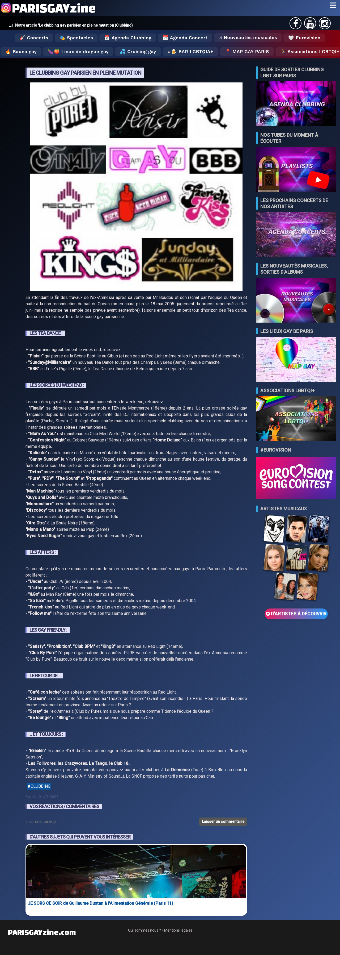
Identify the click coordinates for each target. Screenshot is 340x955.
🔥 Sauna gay (21, 51)
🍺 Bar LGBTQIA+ (192, 51)
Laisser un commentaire (223, 821)
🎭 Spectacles (76, 37)
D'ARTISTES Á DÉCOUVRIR (296, 613)
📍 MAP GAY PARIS (247, 51)
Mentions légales (178, 930)
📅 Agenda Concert (185, 37)
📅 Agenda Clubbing (127, 37)
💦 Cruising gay (138, 51)
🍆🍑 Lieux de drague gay (78, 51)
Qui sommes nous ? (144, 930)
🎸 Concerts (33, 37)
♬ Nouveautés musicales (248, 37)
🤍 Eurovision (304, 37)
